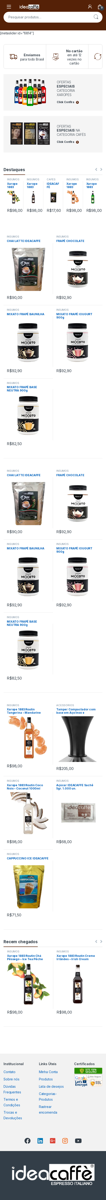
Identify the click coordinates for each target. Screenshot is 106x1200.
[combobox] (46, 17)
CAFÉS (51, 179)
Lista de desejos (51, 1086)
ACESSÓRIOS (65, 705)
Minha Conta (48, 1072)
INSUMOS (13, 179)
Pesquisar (95, 17)
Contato (9, 1072)
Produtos (46, 1079)
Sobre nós (11, 1079)
